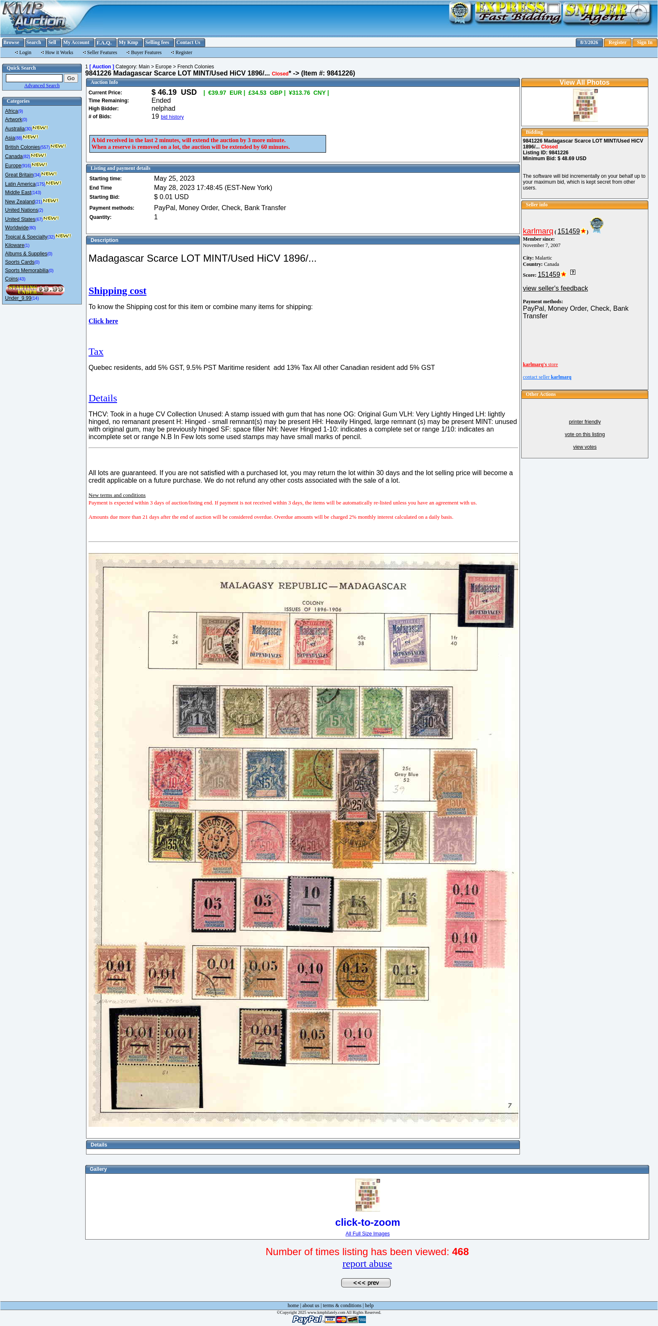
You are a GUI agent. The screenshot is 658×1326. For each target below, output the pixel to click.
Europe (13, 166)
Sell (52, 42)
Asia (10, 138)
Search (33, 42)
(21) (38, 202)
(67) (39, 219)
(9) (20, 111)
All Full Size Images (367, 1234)
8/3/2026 (589, 42)
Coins (11, 279)
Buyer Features (146, 52)
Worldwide (17, 228)
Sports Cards (19, 262)
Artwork (13, 119)
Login (25, 52)
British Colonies (22, 147)
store (540, 364)
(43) (22, 279)
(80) (32, 228)
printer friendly (585, 422)
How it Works (59, 52)
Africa (11, 111)
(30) (28, 129)
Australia (15, 129)
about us (311, 1305)
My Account (76, 42)
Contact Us (188, 42)
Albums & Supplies (26, 254)
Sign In (645, 42)
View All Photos (585, 82)
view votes (585, 447)
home (293, 1305)
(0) (24, 119)
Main (144, 67)
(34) (37, 175)
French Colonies (196, 67)
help (369, 1305)
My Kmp (128, 42)
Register (617, 42)
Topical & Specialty (26, 237)
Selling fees (157, 42)
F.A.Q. (104, 42)
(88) (18, 138)
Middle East (18, 192)
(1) (26, 245)
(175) (40, 184)
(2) (40, 210)
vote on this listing (585, 434)
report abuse (367, 1263)
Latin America (20, 184)
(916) (26, 166)
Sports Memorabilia (26, 270)
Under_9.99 (18, 298)
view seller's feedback (555, 288)
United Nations (21, 210)
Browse (11, 42)
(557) (45, 147)
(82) (26, 156)
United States (20, 219)
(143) (36, 192)
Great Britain (19, 175)
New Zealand (20, 202)
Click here (103, 321)
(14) (35, 298)
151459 (569, 231)
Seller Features (102, 52)
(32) (51, 237)
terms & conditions (342, 1305)
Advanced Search (42, 85)
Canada (14, 156)
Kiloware (14, 245)
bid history (172, 117)
